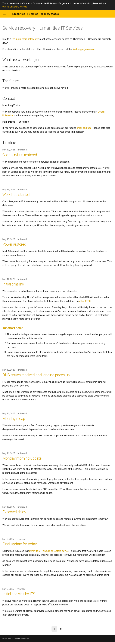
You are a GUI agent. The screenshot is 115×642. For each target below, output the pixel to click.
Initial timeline (13, 284)
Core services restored (19, 155)
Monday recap (13, 418)
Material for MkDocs (20, 639)
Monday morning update (21, 458)
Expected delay (14, 512)
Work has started (16, 194)
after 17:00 (85, 301)
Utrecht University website (14, 7)
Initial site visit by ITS (18, 594)
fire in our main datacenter (25, 39)
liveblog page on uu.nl (83, 49)
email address (84, 127)
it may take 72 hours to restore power (48, 551)
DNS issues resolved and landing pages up (36, 375)
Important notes (12, 328)
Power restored (14, 244)
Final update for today (19, 544)
